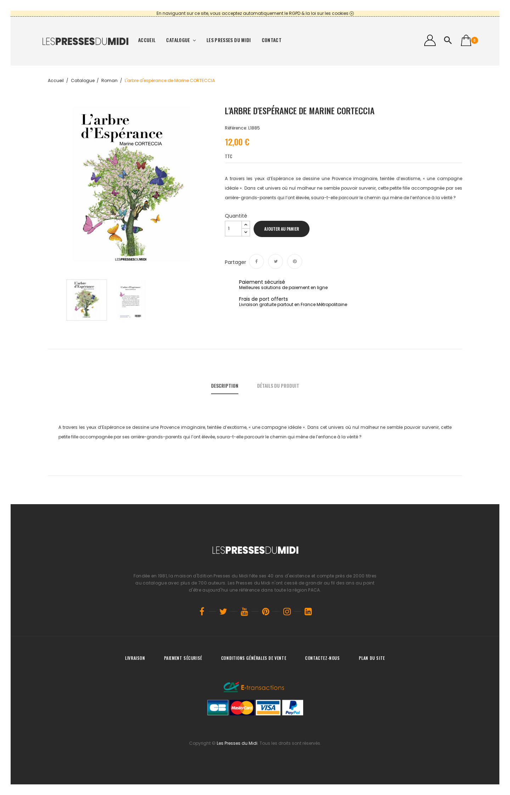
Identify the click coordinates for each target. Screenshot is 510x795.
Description (224, 385)
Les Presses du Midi (237, 743)
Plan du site (372, 658)
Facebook (202, 611)
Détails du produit (278, 385)
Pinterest (294, 261)
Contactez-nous (322, 658)
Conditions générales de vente (253, 658)
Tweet (275, 261)
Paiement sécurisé (183, 658)
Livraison (135, 658)
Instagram (287, 611)
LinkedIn (308, 611)
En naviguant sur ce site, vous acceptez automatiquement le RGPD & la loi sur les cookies (252, 13)
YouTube (244, 611)
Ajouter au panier (281, 229)
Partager (256, 261)
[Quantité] (233, 228)
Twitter (223, 611)
